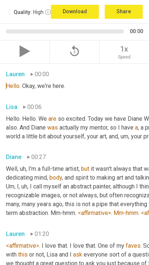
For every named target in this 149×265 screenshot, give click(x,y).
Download (75, 11)
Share (124, 11)
